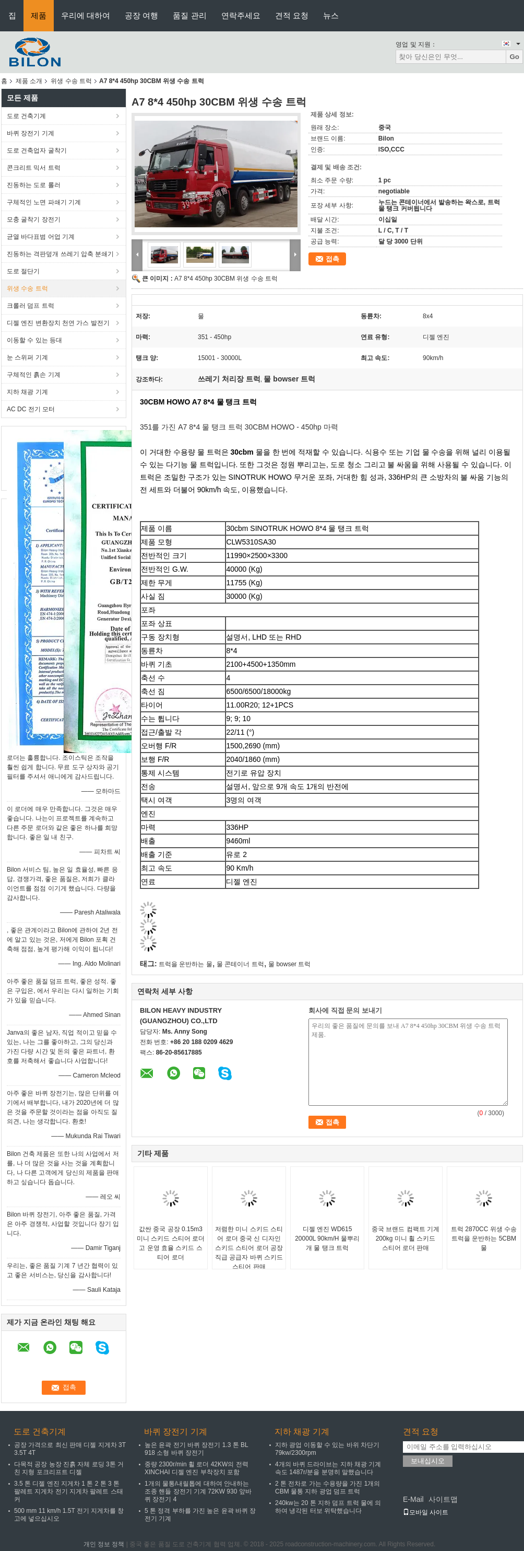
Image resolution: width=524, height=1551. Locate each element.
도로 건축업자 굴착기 (37, 150)
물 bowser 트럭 (289, 964)
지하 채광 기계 (27, 392)
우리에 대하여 (85, 15)
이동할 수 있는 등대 (34, 340)
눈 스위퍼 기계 (27, 357)
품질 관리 (189, 15)
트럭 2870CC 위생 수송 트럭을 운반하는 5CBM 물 (484, 1238)
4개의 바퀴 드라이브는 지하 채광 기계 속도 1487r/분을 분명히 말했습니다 (328, 1468)
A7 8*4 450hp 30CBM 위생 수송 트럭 (226, 278)
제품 (38, 15)
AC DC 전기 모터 (31, 409)
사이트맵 (443, 1499)
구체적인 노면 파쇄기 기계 (44, 202)
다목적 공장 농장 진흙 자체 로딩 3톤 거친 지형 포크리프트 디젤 (69, 1468)
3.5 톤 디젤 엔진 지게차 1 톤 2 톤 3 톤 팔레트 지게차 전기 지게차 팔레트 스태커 (68, 1491)
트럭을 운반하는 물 (185, 964)
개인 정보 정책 (104, 1544)
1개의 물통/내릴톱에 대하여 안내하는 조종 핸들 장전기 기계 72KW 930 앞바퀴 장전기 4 (198, 1491)
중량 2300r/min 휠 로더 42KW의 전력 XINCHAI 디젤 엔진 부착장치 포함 (196, 1468)
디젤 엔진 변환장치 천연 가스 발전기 (58, 323)
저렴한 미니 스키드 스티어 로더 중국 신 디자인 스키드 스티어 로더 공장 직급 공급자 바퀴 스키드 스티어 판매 (249, 1247)
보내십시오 (428, 1461)
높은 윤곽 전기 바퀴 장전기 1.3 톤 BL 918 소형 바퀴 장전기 (196, 1448)
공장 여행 (141, 15)
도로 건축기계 (26, 116)
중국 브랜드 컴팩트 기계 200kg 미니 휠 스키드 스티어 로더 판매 (405, 1238)
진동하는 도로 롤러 (34, 185)
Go (514, 57)
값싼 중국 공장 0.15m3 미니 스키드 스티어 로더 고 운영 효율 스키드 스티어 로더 (171, 1243)
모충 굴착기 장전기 (34, 219)
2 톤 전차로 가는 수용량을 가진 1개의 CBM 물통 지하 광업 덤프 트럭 (327, 1487)
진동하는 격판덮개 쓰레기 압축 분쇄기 (60, 254)
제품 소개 (29, 81)
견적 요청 (291, 15)
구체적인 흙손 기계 (34, 374)
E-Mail (413, 1499)
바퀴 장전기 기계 (30, 133)
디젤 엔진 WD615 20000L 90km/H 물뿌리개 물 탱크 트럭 (327, 1238)
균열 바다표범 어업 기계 (41, 236)
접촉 (332, 259)
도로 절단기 (23, 271)
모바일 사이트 (425, 1512)
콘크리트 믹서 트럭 (34, 167)
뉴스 (331, 15)
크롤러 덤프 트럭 (30, 305)
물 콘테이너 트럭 (240, 964)
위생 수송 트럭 (71, 81)
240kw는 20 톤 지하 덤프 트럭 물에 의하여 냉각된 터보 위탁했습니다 (328, 1506)
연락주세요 (240, 15)
